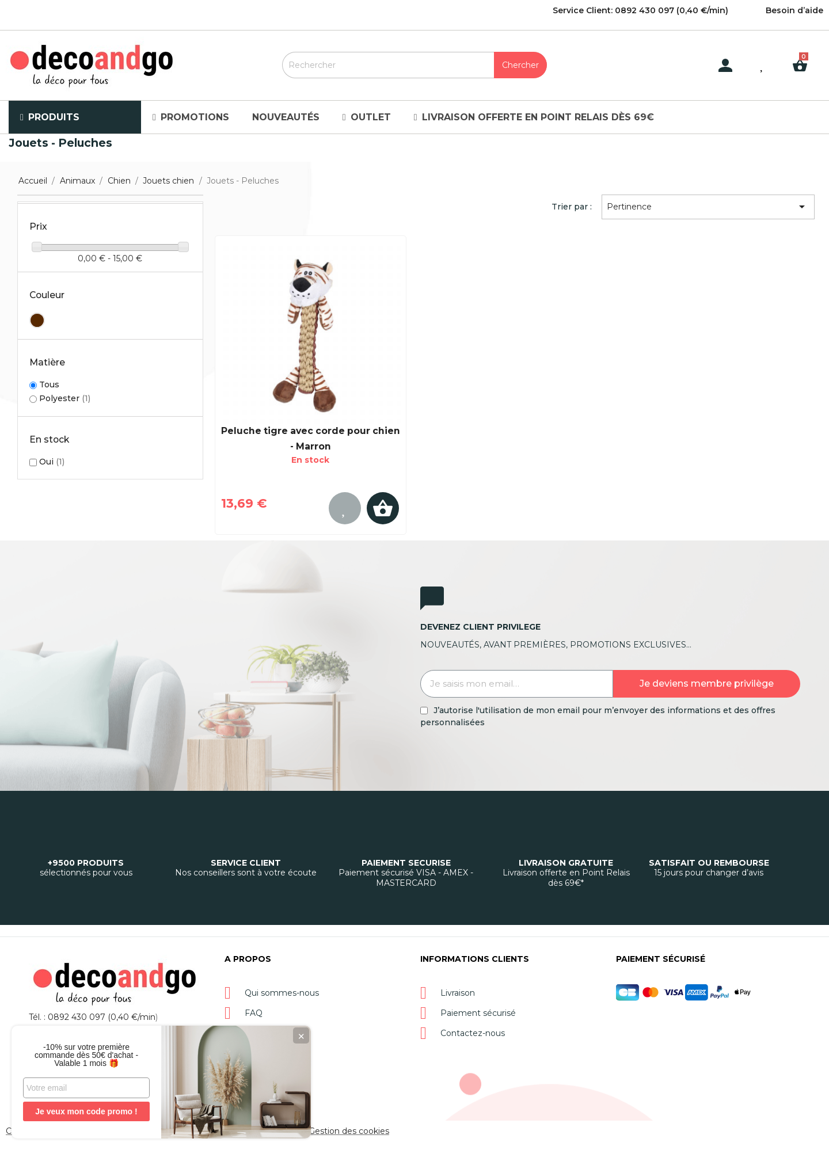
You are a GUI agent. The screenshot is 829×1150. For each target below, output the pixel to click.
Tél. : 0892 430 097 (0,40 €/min (92, 1017)
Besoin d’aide (794, 10)
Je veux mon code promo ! (86, 1111)
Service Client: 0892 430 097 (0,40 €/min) (640, 10)
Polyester (64, 398)
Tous (49, 385)
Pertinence (708, 207)
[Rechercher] (414, 65)
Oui (51, 461)
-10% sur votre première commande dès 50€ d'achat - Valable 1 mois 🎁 (86, 1055)
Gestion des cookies (349, 1131)
